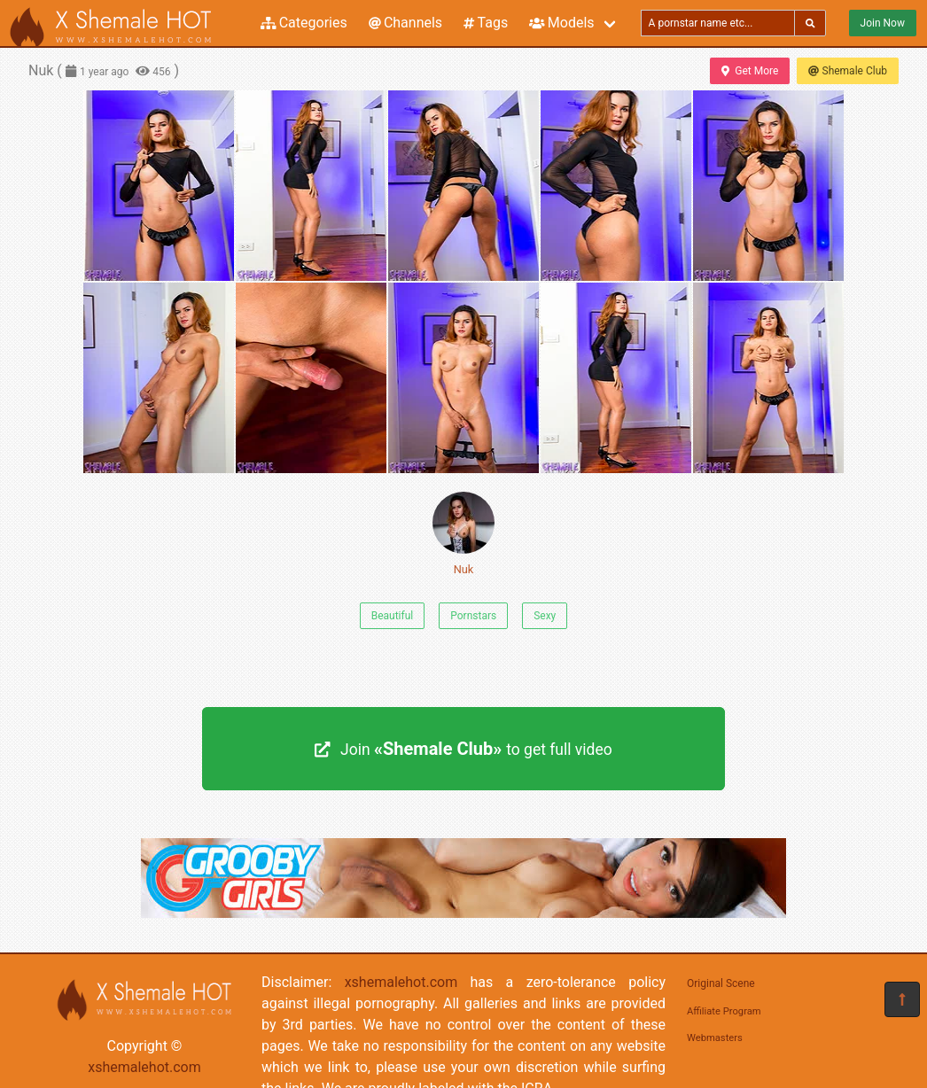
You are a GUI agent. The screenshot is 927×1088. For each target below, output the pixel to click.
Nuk (463, 534)
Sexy (545, 616)
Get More (749, 71)
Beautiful (392, 616)
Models (561, 22)
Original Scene (721, 983)
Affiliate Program (724, 1011)
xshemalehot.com (144, 1067)
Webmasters (715, 1038)
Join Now (883, 23)
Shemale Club (847, 71)
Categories (304, 22)
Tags (486, 22)
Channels (405, 22)
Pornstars (473, 616)
